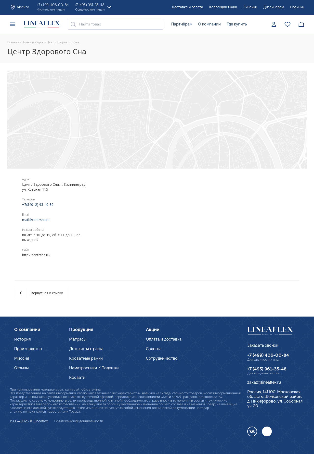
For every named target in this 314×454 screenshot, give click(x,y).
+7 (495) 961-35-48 (267, 368)
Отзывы (21, 368)
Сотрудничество (162, 358)
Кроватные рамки (86, 358)
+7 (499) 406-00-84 (268, 355)
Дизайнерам (273, 7)
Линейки (250, 7)
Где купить (237, 24)
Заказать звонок (262, 345)
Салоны (153, 348)
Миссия (21, 358)
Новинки (297, 7)
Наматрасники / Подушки (94, 368)
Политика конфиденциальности (78, 421)
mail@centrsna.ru (36, 219)
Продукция (81, 329)
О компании (209, 24)
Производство (28, 348)
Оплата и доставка (164, 339)
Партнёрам (181, 24)
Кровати (77, 377)
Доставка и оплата (187, 7)
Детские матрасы (86, 348)
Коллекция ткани (223, 7)
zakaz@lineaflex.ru (264, 382)
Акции (152, 329)
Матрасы (77, 339)
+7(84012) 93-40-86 (37, 204)
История (22, 339)
